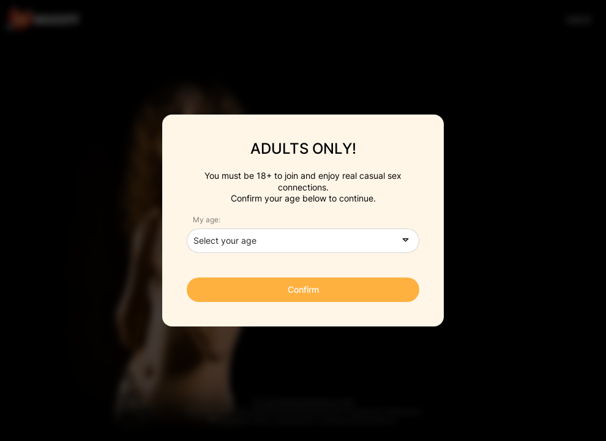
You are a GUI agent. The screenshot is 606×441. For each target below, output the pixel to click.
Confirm (303, 289)
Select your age (224, 240)
